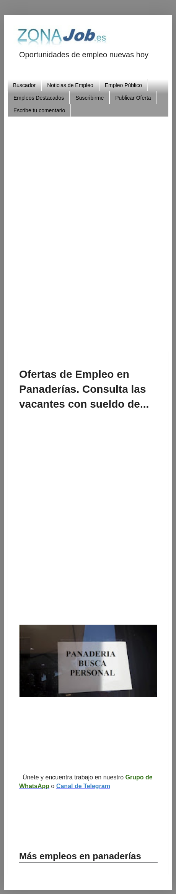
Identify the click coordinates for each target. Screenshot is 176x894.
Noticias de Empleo (70, 85)
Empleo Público (123, 85)
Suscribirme (89, 98)
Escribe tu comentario (39, 110)
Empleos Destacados (38, 98)
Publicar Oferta (133, 98)
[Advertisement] (88, 231)
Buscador (24, 85)
